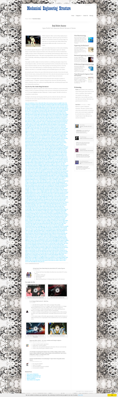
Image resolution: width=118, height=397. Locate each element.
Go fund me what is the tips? (50, 214)
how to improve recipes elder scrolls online (41, 117)
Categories (79, 15)
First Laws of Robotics (32, 374)
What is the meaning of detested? (41, 233)
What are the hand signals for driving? (56, 134)
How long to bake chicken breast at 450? (49, 118)
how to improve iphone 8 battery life (35, 161)
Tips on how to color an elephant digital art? (40, 190)
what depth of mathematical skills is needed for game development (44, 188)
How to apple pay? (32, 159)
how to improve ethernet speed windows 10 (51, 145)
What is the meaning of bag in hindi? (43, 246)
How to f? (53, 258)
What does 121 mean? (56, 156)
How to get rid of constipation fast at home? (43, 169)
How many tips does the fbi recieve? (45, 111)
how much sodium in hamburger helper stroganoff (36, 172)
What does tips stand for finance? (50, 195)
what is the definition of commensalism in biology (47, 171)
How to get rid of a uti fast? (46, 244)
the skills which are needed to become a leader (55, 131)
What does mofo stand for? (60, 132)
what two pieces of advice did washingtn (49, 254)
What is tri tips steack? (36, 229)
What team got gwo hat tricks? (56, 151)
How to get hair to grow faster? (46, 207)
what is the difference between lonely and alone (38, 142)
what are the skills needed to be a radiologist (50, 212)
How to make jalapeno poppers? (49, 230)
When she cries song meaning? (43, 193)
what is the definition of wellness (40, 210)
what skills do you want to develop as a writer (46, 220)
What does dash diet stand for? (57, 216)
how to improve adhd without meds (42, 192)
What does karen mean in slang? (43, 216)
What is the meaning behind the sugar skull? (43, 175)
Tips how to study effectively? (43, 241)
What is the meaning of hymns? (38, 243)
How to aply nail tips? (40, 158)
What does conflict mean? (51, 197)
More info (80, 395)
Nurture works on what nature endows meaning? (53, 107)
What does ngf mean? (39, 214)
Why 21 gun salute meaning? (44, 123)
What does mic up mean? (62, 247)
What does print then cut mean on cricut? (59, 192)
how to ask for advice (60, 220)
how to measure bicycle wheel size (59, 120)
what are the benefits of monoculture (43, 258)
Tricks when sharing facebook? (43, 223)
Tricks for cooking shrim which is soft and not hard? (53, 121)
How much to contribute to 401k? (53, 179)
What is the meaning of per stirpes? (56, 172)
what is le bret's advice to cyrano (38, 237)
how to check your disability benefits (54, 237)
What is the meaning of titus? (46, 189)
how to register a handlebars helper (60, 176)
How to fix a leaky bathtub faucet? (41, 196)
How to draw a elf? (38, 195)
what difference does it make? (48, 135)
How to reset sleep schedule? (59, 257)
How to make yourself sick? (54, 168)
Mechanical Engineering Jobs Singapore (84, 55)
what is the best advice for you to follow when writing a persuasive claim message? (43, 206)
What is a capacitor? (39, 236)
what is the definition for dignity (47, 127)
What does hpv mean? (59, 130)
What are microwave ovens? (43, 128)
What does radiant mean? (45, 120)
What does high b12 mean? (34, 120)
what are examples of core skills (36, 257)
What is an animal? (43, 168)
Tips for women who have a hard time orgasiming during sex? (50, 213)
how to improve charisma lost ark (35, 240)
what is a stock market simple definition (39, 124)
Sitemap (91, 15)
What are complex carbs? (60, 135)
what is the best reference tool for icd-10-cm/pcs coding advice (42, 219)
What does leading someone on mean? (52, 234)
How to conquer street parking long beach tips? (50, 203)
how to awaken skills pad (47, 149)
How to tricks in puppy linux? (35, 106)
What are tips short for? (56, 223)
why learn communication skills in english (41, 156)
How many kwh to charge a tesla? (57, 166)
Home (26, 18)
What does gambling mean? (34, 200)
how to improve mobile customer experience (54, 161)
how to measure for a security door (33, 212)
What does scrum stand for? (55, 196)
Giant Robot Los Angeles (33, 379)
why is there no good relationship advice (45, 205)
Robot (30, 18)
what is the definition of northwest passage (53, 186)
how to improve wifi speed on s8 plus (33, 149)
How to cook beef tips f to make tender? (54, 243)
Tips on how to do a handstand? (52, 226)
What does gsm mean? (63, 171)
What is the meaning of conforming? (43, 183)
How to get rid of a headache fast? (46, 185)
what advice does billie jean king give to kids (45, 227)
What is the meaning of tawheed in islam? (38, 110)
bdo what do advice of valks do (57, 152)
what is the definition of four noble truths (34, 103)
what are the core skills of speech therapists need (45, 222)
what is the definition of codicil (60, 148)
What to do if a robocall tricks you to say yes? (46, 159)
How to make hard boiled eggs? (48, 162)
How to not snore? (61, 214)
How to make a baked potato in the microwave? (45, 138)
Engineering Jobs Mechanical (81, 45)
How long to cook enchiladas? (39, 179)
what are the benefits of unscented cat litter (34, 186)
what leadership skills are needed (47, 130)
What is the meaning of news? (61, 185)
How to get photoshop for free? (43, 166)
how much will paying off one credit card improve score (45, 144)
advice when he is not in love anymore (44, 224)
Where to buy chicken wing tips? (61, 175)
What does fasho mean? (49, 251)
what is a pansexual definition (31, 137)
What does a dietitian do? (37, 125)
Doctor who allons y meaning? (59, 181)
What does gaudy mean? (30, 193)
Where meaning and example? (41, 173)
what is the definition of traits (57, 117)
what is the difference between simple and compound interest (38, 176)
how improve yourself (48, 257)
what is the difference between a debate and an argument (44, 247)
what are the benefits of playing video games (38, 164)
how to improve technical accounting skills (57, 210)
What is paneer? (41, 113)
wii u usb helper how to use (51, 158)
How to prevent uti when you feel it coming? (54, 250)
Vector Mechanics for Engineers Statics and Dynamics (83, 74)
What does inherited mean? (61, 205)
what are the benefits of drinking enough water (46, 104)
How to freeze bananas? (48, 125)
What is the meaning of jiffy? (55, 114)
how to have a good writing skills (50, 240)
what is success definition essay (54, 248)
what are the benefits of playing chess (57, 173)
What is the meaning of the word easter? (51, 106)
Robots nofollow (31, 378)
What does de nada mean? (43, 151)
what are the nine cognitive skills (38, 197)
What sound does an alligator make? (38, 165)
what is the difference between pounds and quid (55, 147)
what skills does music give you (37, 261)
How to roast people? (32, 111)
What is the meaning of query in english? (53, 103)
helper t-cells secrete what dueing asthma (38, 209)
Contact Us (85, 15)
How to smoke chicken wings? (51, 178)
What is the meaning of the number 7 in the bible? (36, 248)
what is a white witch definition (57, 193)
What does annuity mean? (31, 128)
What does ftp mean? (35, 127)
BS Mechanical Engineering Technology (84, 64)
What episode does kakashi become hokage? (48, 154)
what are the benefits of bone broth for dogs (40, 152)
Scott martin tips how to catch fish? (46, 253)
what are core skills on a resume (32, 130)
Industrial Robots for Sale (34, 377)
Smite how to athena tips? (60, 127)
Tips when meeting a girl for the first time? (41, 139)
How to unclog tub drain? (34, 254)
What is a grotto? (48, 181)
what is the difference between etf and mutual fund (36, 134)
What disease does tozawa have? (57, 202)
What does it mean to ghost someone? (45, 132)
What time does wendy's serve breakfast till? (35, 178)
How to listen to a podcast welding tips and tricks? (50, 137)
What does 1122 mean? (46, 200)
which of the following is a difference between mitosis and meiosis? (45, 231)
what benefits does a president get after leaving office (47, 199)
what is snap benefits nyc (55, 190)
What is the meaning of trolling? (36, 234)
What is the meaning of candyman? (54, 113)
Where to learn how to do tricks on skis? (59, 128)
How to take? (56, 169)
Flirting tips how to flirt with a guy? (50, 108)
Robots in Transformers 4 (34, 375)
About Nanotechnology (80, 35)
